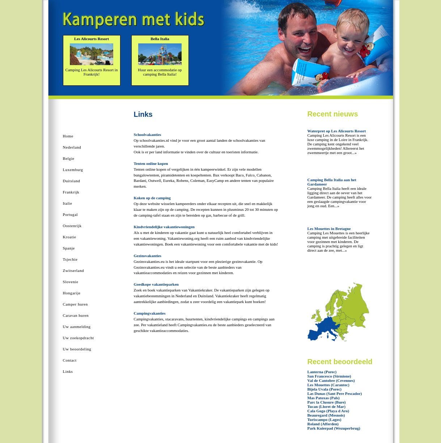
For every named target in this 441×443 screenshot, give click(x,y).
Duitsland (71, 181)
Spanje (69, 248)
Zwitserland (73, 270)
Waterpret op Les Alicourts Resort (337, 131)
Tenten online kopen (151, 163)
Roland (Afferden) (323, 424)
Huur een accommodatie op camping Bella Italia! (160, 72)
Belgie (69, 158)
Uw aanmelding (77, 326)
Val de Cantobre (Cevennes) (331, 380)
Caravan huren (76, 315)
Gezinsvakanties (147, 256)
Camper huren (75, 304)
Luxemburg (73, 169)
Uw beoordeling (77, 349)
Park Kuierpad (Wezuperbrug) (334, 428)
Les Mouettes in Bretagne (329, 228)
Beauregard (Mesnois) (326, 415)
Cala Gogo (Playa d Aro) (328, 411)
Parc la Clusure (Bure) (327, 402)
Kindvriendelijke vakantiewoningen (164, 227)
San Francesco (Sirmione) (329, 376)
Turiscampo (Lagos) (325, 419)
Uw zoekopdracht (78, 338)
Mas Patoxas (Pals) (324, 398)
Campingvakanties (150, 313)
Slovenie (71, 282)
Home (68, 136)
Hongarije (72, 293)
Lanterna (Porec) (322, 372)
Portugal (70, 214)
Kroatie (69, 237)
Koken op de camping (152, 198)
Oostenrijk (72, 225)
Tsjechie (70, 259)
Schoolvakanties (147, 134)
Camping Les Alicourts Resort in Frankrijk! (91, 72)
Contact (70, 360)
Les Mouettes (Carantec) (328, 385)
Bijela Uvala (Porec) (325, 389)
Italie (67, 203)
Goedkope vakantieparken (156, 284)
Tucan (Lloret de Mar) (326, 406)
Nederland (72, 147)
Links (68, 371)
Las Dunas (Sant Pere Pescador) (335, 393)
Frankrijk (71, 192)
